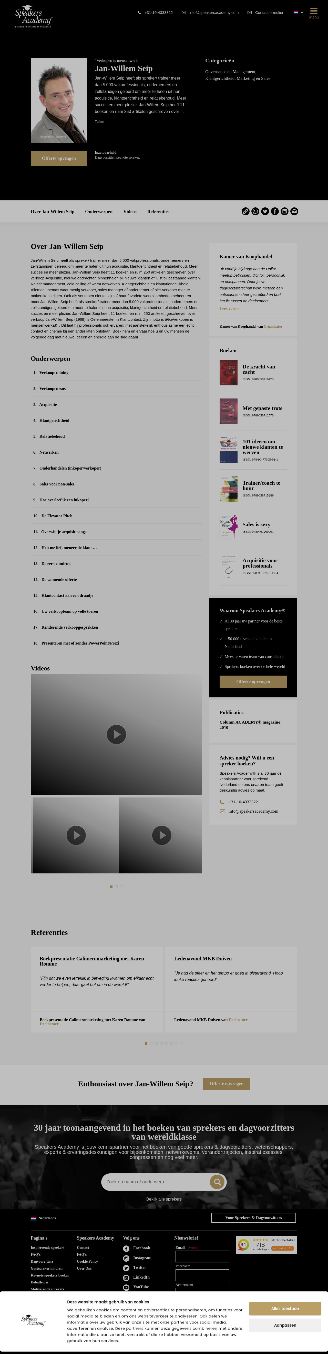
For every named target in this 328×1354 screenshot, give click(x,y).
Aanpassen (285, 1327)
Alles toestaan (285, 1311)
